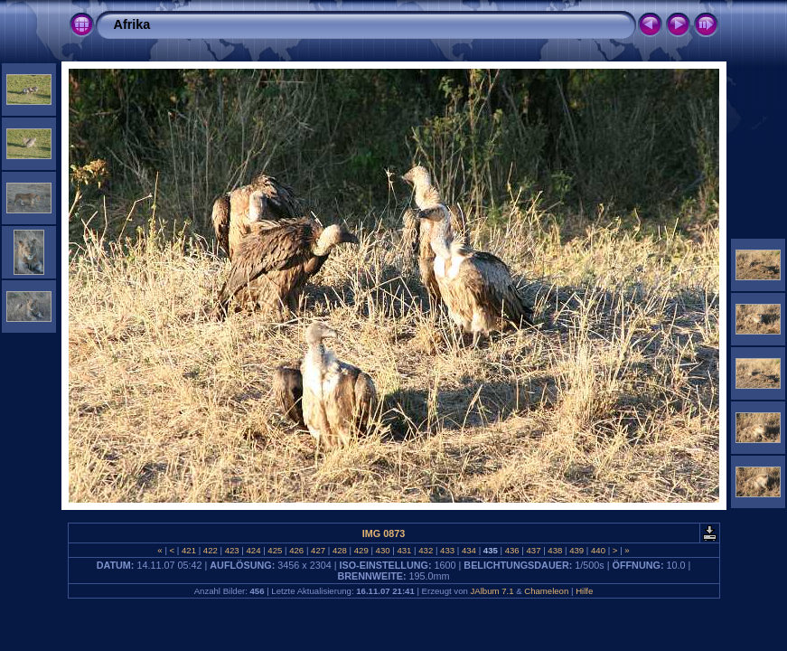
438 (555, 550)
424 (253, 550)
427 (317, 550)
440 (597, 550)
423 (231, 550)
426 (296, 550)
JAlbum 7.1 (491, 591)
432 (426, 550)
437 (533, 550)
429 (360, 550)
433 (446, 550)
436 (511, 550)
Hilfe (584, 591)
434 (468, 550)
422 (210, 550)
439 (576, 550)
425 (275, 550)
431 (404, 550)
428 (339, 550)
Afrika (132, 24)
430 (382, 550)
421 (188, 550)
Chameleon (546, 591)
